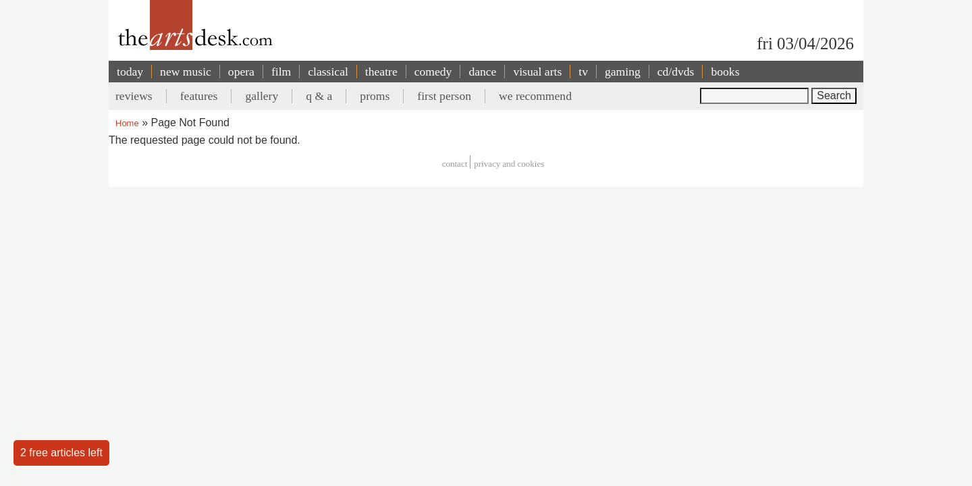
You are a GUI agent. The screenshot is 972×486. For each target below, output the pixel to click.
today (130, 71)
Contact (455, 164)
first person (444, 96)
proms (374, 96)
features (199, 96)
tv (583, 71)
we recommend (535, 96)
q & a (319, 96)
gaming (623, 71)
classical (328, 71)
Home (127, 123)
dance (482, 71)
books (725, 71)
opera (241, 71)
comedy (433, 71)
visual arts (537, 71)
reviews (134, 96)
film (281, 71)
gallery (261, 96)
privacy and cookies (509, 164)
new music (185, 71)
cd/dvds (676, 71)
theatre (381, 71)
